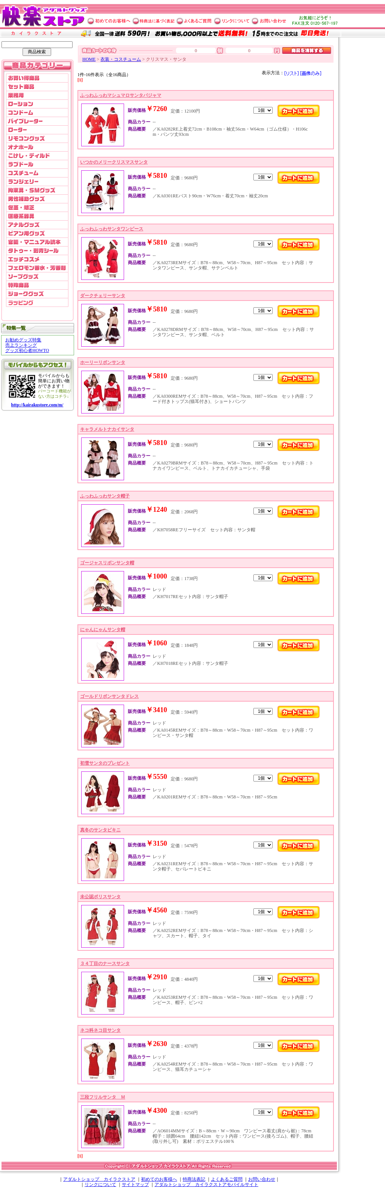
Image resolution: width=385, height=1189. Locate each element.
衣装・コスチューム (120, 59)
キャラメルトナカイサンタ (107, 429)
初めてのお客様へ (159, 1179)
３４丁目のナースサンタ (105, 963)
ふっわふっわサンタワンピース (111, 228)
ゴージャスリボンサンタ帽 (107, 562)
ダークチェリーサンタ (102, 295)
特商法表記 (194, 1179)
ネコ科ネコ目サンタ (100, 1030)
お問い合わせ (261, 1179)
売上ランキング (21, 345)
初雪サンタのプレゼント (105, 763)
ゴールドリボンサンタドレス (109, 696)
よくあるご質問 (227, 1179)
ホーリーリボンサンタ (102, 362)
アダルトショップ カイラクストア (99, 1179)
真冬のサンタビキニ (100, 830)
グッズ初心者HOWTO (27, 350)
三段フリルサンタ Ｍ (102, 1097)
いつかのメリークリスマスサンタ (114, 162)
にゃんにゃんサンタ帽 (102, 629)
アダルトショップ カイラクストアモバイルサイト (206, 1184)
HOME (88, 59)
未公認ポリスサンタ (100, 896)
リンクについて (100, 1184)
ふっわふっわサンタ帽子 (105, 496)
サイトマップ (135, 1184)
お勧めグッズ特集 (23, 340)
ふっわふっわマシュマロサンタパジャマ (120, 95)
